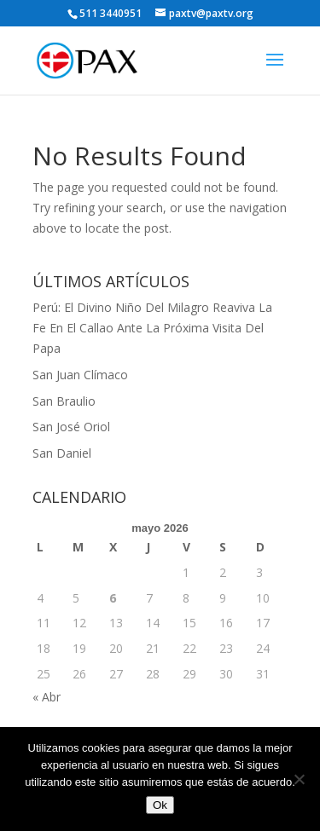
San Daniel (61, 453)
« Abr (46, 697)
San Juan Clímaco (80, 374)
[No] (298, 779)
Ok (160, 805)
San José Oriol (71, 426)
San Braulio (64, 401)
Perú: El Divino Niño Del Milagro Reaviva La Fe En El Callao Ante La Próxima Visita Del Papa (152, 327)
